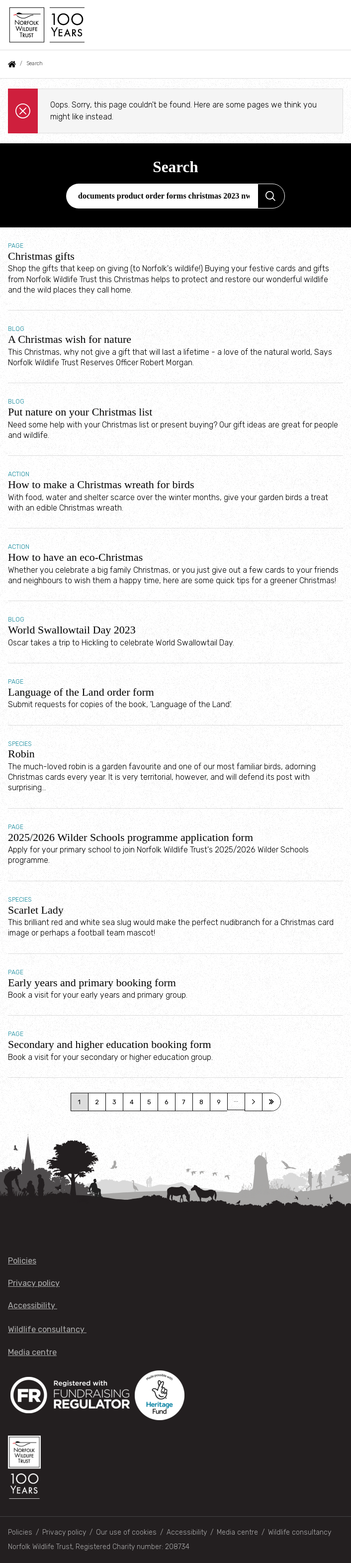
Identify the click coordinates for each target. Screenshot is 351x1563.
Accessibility (32, 1305)
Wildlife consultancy (47, 1329)
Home (12, 64)
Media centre (32, 1352)
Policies (22, 1260)
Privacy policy (34, 1283)
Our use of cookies (126, 1532)
